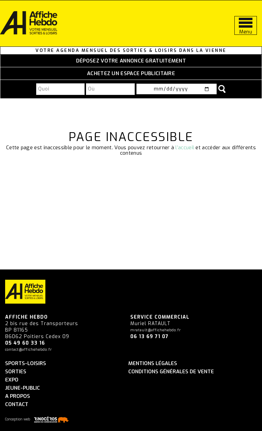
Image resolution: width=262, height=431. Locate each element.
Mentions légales (152, 363)
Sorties (15, 372)
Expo (11, 380)
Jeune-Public (22, 388)
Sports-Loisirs (25, 363)
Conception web (38, 419)
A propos (17, 396)
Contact (16, 404)
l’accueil (184, 147)
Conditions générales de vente (171, 372)
